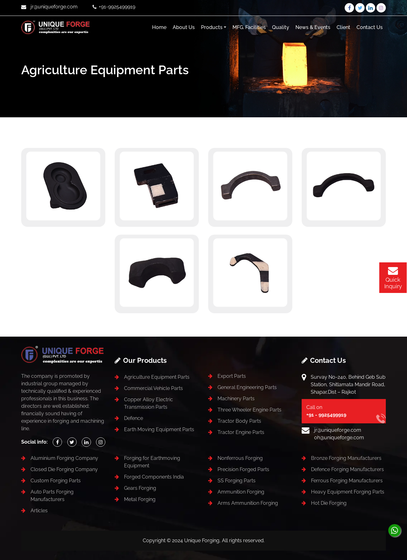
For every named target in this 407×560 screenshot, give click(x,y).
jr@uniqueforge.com (337, 430)
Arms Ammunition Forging (248, 503)
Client (343, 27)
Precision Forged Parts (243, 469)
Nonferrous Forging (240, 458)
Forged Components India (154, 477)
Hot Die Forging (329, 503)
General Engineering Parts (247, 387)
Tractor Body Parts (239, 421)
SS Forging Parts (237, 481)
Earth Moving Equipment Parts (159, 429)
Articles (39, 511)
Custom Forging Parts (56, 481)
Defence (133, 418)
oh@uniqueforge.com (339, 438)
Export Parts (232, 376)
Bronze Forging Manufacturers (346, 458)
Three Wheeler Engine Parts (249, 410)
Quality (280, 27)
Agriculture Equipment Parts (156, 377)
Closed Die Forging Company (64, 469)
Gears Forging (140, 488)
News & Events (312, 27)
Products (212, 27)
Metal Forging (140, 499)
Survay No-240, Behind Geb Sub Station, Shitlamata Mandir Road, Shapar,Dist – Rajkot (348, 384)
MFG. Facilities (249, 27)
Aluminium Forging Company (64, 458)
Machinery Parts (236, 399)
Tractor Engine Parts (241, 432)
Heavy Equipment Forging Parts (347, 492)
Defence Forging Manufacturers (347, 469)
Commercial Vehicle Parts (153, 388)
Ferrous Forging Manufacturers (347, 481)
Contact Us (370, 27)
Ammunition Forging (241, 492)
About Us (184, 27)
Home (159, 27)
